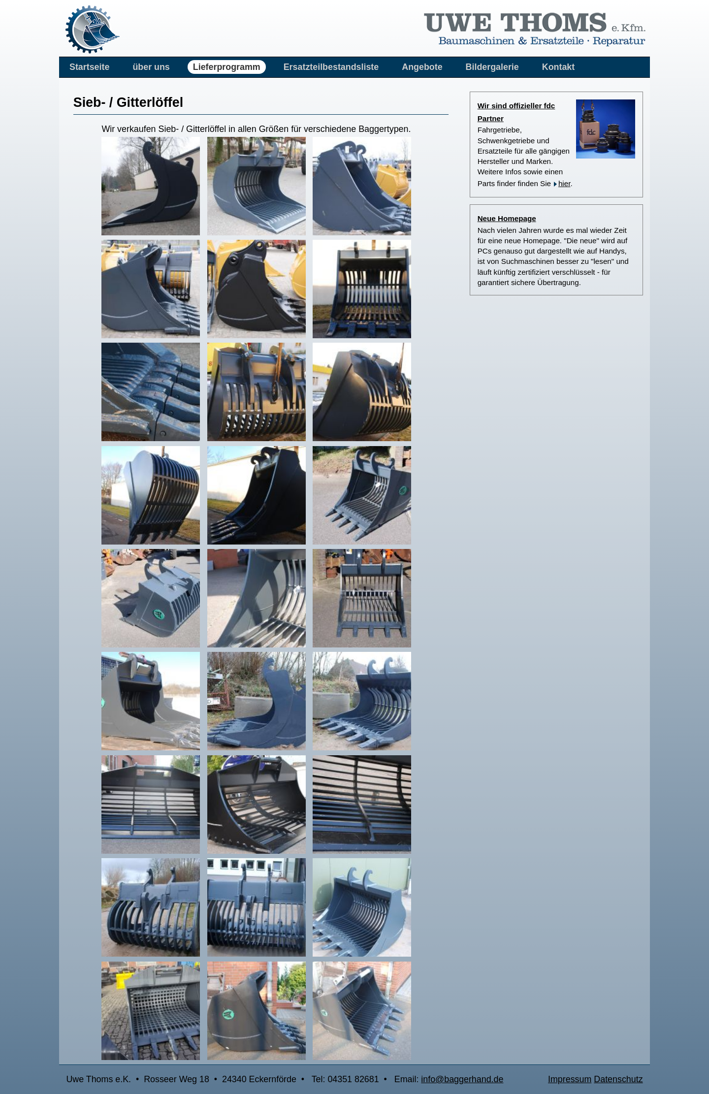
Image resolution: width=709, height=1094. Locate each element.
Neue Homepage (507, 218)
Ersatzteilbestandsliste (331, 67)
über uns (150, 67)
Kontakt (558, 67)
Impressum (569, 1079)
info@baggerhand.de (462, 1079)
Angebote (422, 67)
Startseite (89, 67)
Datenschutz (618, 1079)
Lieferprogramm (226, 67)
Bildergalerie (492, 67)
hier (564, 183)
